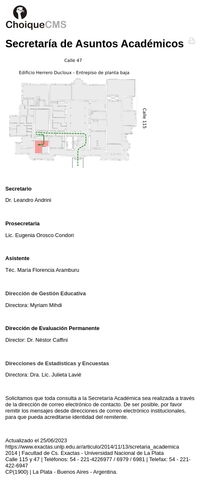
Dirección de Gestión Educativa (45, 293)
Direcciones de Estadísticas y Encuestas (57, 363)
